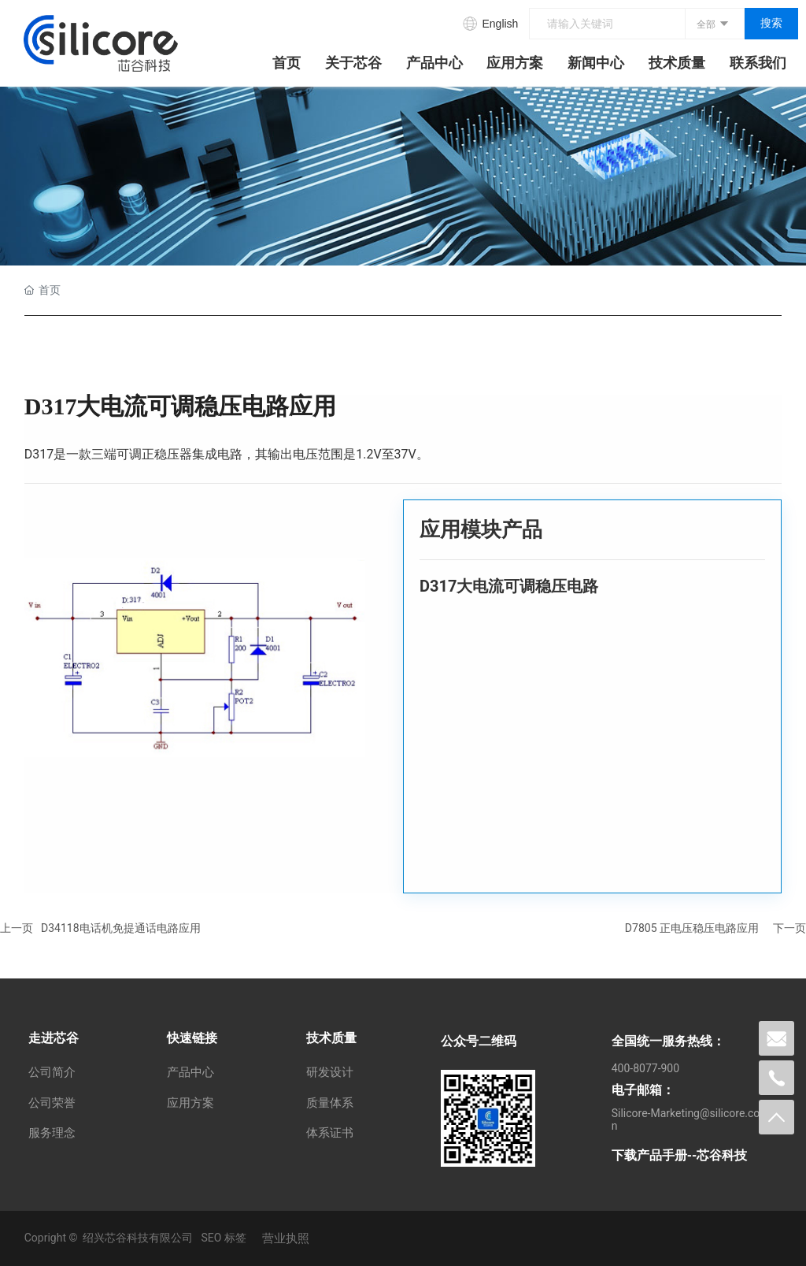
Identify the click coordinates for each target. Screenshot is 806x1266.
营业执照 (285, 1238)
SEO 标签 (223, 1237)
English (500, 23)
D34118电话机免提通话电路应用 (121, 928)
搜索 (771, 23)
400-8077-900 (645, 1068)
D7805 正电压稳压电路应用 (692, 928)
